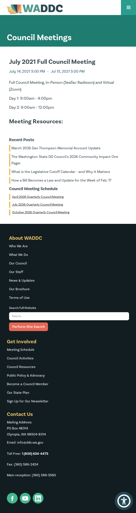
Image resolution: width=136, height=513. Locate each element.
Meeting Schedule (20, 350)
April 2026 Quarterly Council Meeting (38, 197)
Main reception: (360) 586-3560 (31, 475)
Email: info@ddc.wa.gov (25, 442)
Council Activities (20, 358)
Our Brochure (19, 289)
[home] (33, 9)
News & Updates (22, 280)
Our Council (18, 263)
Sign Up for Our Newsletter (27, 401)
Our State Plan (18, 393)
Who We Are (18, 246)
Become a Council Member (27, 384)
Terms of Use (19, 298)
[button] (128, 7)
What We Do (18, 255)
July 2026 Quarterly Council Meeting (37, 205)
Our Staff (16, 272)
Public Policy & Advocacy (26, 375)
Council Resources (21, 367)
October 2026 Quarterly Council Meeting (41, 212)
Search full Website (22, 308)
